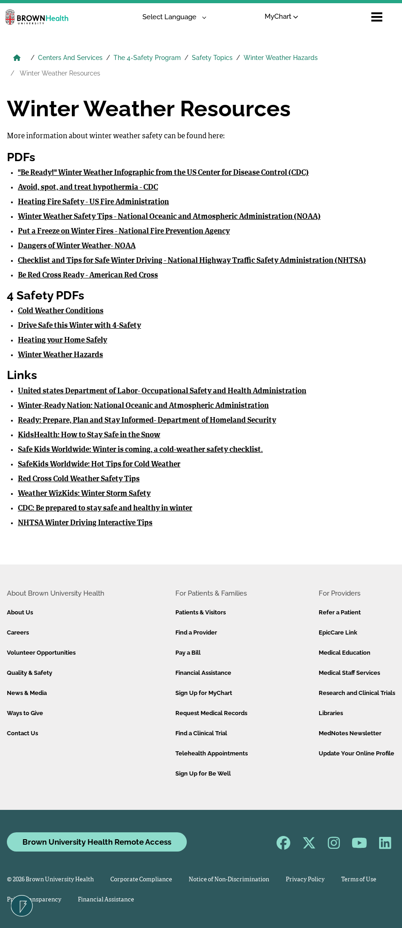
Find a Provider (196, 632)
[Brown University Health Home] (17, 59)
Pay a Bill (188, 652)
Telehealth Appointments (211, 753)
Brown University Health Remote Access (96, 842)
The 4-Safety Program (147, 57)
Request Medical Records (211, 713)
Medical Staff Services (349, 672)
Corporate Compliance (141, 880)
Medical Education (344, 652)
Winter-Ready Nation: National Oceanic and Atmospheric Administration (143, 406)
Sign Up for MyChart (203, 692)
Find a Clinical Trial (201, 733)
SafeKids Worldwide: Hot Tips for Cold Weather (99, 464)
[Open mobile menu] (377, 17)
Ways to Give (25, 713)
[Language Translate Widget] (171, 17)
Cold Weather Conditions (60, 311)
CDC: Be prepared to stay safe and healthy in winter (105, 508)
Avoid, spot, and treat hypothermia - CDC (88, 187)
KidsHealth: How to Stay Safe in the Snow (89, 435)
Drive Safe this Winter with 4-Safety (79, 326)
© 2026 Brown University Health (50, 880)
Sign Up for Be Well (203, 773)
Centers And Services (70, 57)
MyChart (281, 16)
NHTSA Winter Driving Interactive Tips (85, 523)
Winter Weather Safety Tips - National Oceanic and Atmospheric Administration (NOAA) (169, 217)
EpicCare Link (338, 632)
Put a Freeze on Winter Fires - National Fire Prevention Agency (124, 231)
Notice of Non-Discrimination (229, 880)
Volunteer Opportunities (41, 652)
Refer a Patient (340, 612)
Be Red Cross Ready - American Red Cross (88, 275)
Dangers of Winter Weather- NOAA (77, 246)
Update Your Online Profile (356, 753)
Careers (18, 632)
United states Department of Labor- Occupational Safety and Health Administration (162, 391)
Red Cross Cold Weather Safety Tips (79, 479)
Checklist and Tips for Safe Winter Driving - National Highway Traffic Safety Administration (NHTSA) (192, 261)
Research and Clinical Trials (357, 692)
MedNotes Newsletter (350, 733)
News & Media (27, 692)
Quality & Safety (29, 672)
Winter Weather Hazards (281, 57)
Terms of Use (358, 880)
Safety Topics (212, 57)
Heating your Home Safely (62, 340)
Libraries (331, 713)
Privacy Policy (305, 880)
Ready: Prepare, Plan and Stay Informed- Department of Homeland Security (147, 420)
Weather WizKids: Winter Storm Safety (84, 494)
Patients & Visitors (200, 612)
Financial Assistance (203, 672)
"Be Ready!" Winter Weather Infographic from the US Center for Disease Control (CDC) (163, 173)
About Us (20, 612)
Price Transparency (34, 900)
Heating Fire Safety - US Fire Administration (93, 202)
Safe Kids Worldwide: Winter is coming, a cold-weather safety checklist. (140, 450)
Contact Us (22, 733)
